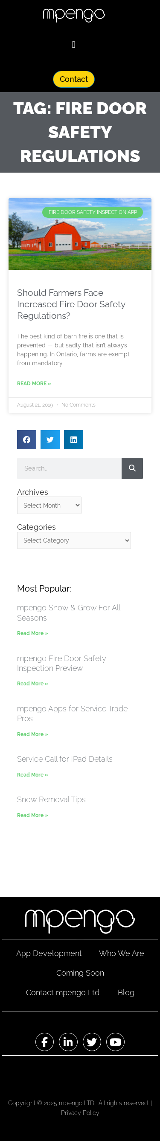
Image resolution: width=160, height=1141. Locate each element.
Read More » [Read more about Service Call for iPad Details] (32, 775)
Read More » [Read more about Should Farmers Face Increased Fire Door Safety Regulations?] (34, 384)
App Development (49, 953)
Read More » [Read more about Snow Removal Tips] (32, 815)
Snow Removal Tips (51, 799)
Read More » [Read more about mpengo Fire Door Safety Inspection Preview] (32, 684)
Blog (126, 992)
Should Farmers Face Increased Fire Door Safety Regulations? (71, 304)
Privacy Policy (80, 1112)
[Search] (132, 468)
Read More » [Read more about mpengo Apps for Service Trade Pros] (32, 734)
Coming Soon (80, 972)
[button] (74, 45)
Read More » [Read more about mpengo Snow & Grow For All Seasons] (32, 633)
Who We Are (121, 953)
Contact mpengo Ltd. (63, 992)
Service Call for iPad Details (65, 758)
